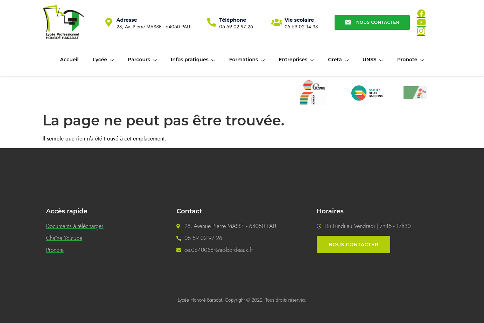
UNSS (373, 59)
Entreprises (296, 59)
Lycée (103, 59)
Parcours (142, 59)
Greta (338, 59)
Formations (247, 59)
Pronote (410, 59)
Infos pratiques (193, 59)
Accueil (69, 59)
